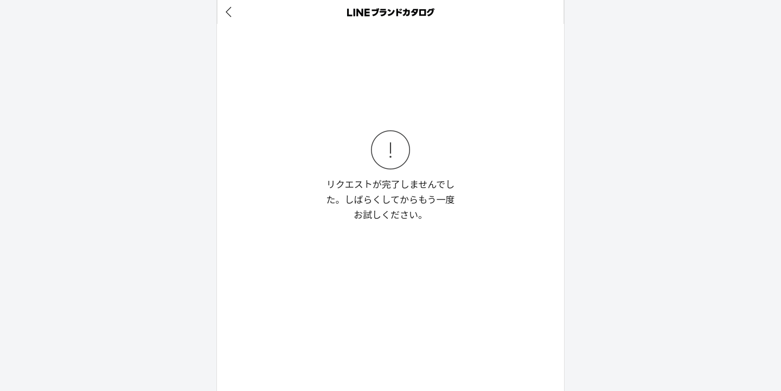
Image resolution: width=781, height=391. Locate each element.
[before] (230, 12)
